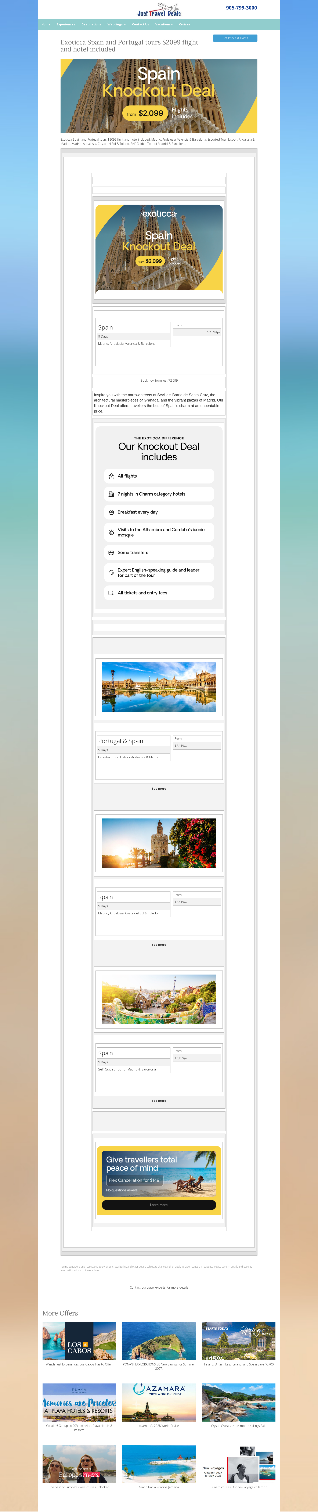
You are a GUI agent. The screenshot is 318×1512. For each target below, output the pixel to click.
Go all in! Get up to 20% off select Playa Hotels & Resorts (79, 1407)
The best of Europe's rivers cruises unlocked (79, 1467)
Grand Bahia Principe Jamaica (159, 1467)
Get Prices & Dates (235, 38)
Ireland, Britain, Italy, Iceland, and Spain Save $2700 (238, 1344)
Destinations (91, 24)
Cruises (184, 24)
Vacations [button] (164, 24)
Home (45, 24)
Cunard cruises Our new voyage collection (238, 1467)
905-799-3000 (241, 7)
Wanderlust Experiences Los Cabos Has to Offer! (79, 1344)
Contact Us (140, 24)
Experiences (66, 24)
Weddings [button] (117, 24)
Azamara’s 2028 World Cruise (159, 1405)
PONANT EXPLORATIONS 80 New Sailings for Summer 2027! (159, 1346)
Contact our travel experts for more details (159, 1287)
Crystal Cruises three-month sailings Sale (238, 1405)
